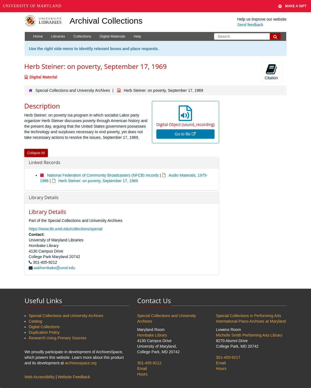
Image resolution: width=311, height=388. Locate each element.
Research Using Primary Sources (57, 338)
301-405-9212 (149, 363)
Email (142, 368)
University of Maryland (32, 6)
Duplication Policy (44, 332)
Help (137, 36)
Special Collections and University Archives (72, 90)
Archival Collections (106, 20)
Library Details (44, 197)
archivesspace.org (81, 363)
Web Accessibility (40, 377)
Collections (82, 36)
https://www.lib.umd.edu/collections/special (66, 229)
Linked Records (44, 162)
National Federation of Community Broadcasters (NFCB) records (103, 175)
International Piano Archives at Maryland (251, 321)
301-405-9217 (228, 357)
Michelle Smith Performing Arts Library (249, 335)
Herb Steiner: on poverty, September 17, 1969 (98, 181)
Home (38, 36)
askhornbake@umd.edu (54, 268)
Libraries (58, 36)
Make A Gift (292, 6)
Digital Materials (112, 36)
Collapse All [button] (36, 153)
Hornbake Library (152, 335)
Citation (271, 71)
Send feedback (250, 25)
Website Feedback (74, 377)
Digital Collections (44, 327)
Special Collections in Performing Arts (248, 315)
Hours (142, 374)
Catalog (35, 321)
